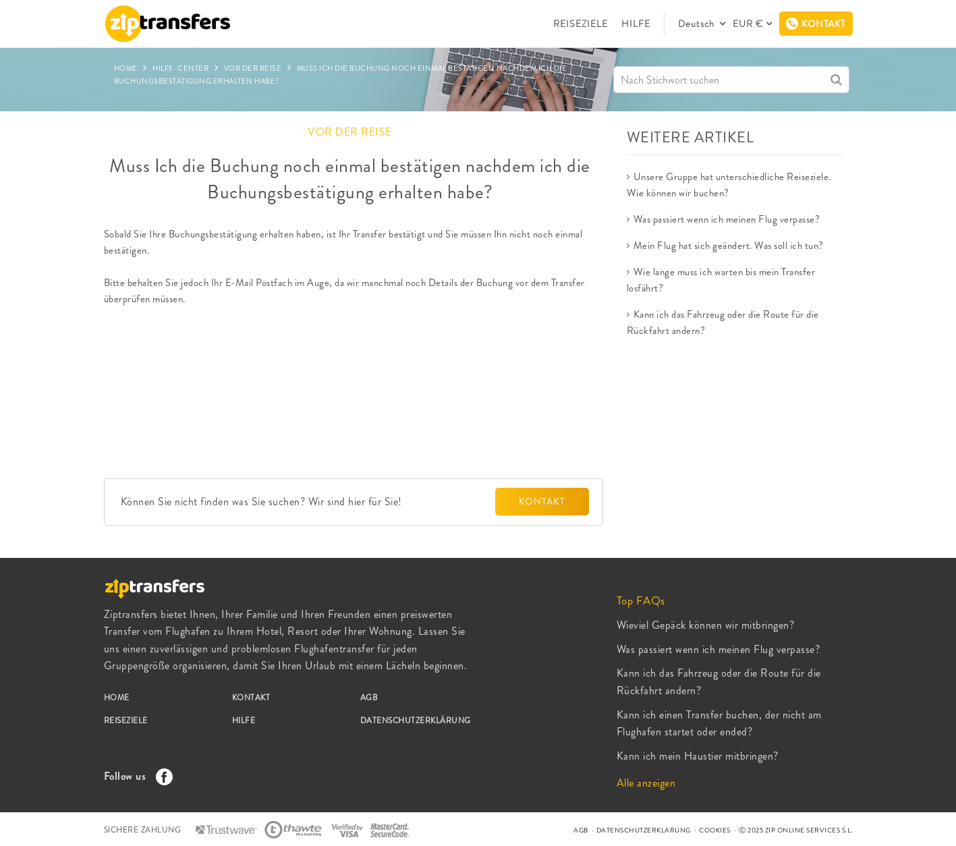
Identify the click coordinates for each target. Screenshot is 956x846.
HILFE (635, 23)
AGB (369, 698)
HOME (117, 698)
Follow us (135, 776)
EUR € (748, 23)
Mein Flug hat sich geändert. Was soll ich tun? (729, 245)
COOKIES (715, 830)
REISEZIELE (580, 23)
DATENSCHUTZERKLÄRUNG (415, 720)
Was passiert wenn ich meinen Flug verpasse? (727, 219)
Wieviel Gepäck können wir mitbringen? (706, 625)
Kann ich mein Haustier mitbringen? (698, 756)
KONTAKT (542, 501)
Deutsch (697, 23)
